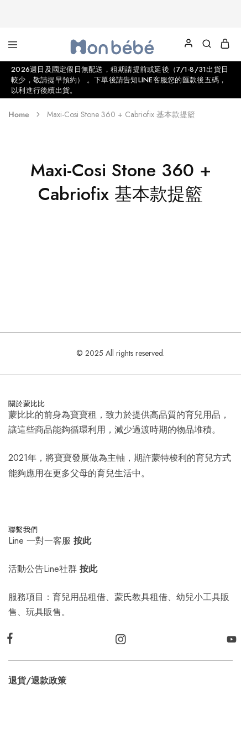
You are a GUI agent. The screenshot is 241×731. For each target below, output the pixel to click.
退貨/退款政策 (37, 680)
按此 (82, 540)
